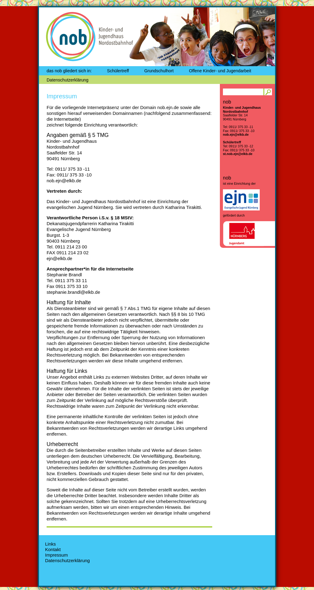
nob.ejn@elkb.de (236, 134)
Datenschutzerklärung (67, 80)
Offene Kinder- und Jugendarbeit (220, 70)
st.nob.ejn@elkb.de (237, 154)
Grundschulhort (159, 70)
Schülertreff (118, 70)
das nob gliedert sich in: (69, 70)
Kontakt (53, 549)
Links (50, 544)
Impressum (62, 96)
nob (67, 35)
